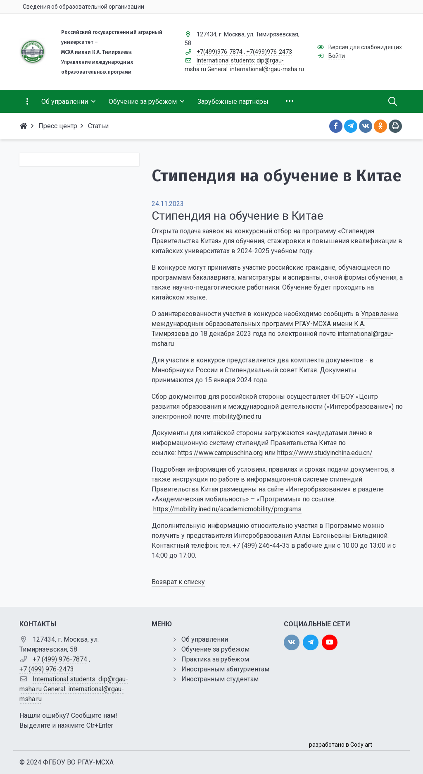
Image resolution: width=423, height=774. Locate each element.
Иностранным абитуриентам (225, 669)
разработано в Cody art (340, 744)
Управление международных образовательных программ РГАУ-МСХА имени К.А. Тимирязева (275, 324)
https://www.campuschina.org (220, 453)
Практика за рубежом (215, 659)
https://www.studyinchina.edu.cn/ (325, 453)
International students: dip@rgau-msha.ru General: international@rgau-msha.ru (73, 689)
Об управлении (204, 639)
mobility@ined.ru (237, 416)
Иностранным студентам (220, 679)
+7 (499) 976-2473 (46, 669)
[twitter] (310, 642)
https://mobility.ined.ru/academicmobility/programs (227, 509)
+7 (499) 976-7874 (60, 659)
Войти (336, 56)
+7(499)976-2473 (269, 51)
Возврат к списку (178, 582)
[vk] (291, 642)
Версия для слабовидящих (365, 47)
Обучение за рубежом (215, 649)
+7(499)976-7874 (219, 51)
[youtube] (329, 642)
